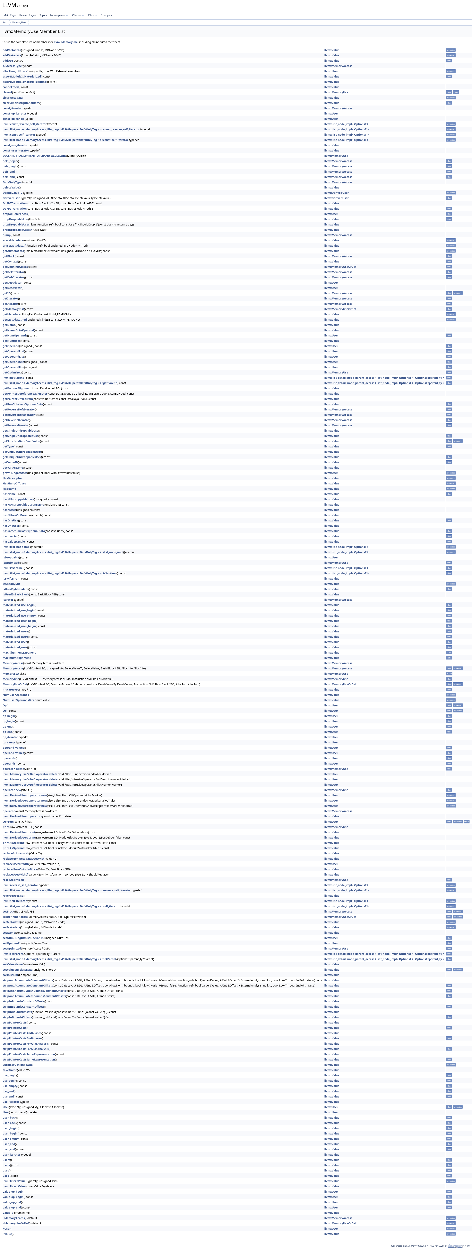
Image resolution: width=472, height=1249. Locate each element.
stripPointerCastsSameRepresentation (29, 1054)
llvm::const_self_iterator (19, 134)
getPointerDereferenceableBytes (25, 393)
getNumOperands (15, 335)
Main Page (10, 15)
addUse (8, 60)
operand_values (13, 747)
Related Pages (27, 15)
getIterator (10, 298)
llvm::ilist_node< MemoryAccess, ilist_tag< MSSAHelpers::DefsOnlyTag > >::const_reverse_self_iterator (71, 129)
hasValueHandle (14, 541)
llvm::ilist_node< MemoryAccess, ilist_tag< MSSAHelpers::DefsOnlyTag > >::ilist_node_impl (63, 552)
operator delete (13, 769)
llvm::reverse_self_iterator (20, 885)
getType (8, 446)
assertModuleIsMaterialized (22, 76)
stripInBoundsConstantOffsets (23, 1001)
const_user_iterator (16, 150)
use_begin (9, 1075)
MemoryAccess (13, 663)
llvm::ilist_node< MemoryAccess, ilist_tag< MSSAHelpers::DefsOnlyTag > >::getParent (60, 383)
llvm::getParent (13, 378)
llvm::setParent (13, 954)
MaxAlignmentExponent (19, 652)
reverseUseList (13, 895)
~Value (7, 1234)
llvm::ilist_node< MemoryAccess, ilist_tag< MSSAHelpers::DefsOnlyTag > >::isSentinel (59, 573)
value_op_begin (13, 1191)
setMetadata (11, 922)
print (6, 827)
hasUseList (10, 536)
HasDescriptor (12, 478)
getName (9, 325)
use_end (8, 1091)
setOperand (11, 943)
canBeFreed (11, 87)
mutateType (11, 689)
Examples (106, 15)
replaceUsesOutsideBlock (20, 869)
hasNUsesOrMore (15, 515)
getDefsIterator (13, 272)
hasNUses (9, 510)
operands (9, 758)
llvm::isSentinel (13, 568)
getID (6, 293)
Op (5, 705)
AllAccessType (12, 66)
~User (7, 1228)
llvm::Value (331, 50)
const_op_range (13, 119)
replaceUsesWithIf (15, 874)
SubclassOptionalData (18, 1065)
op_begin (9, 716)
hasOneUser (11, 526)
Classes (78, 15)
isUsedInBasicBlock (16, 594)
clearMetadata (13, 97)
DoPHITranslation (15, 203)
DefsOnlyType (12, 182)
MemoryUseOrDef (15, 684)
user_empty (11, 1139)
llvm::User (331, 71)
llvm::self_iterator (15, 901)
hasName (9, 494)
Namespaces (59, 15)
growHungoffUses (15, 473)
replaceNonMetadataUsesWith (24, 858)
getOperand (11, 346)
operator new (12, 790)
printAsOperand (14, 843)
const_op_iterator (14, 113)
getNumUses (11, 341)
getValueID (10, 462)
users (6, 1160)
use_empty (10, 1086)
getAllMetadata (13, 251)
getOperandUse (13, 362)
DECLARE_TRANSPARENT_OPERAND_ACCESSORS (34, 156)
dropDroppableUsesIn (17, 230)
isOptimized (11, 563)
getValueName (13, 467)
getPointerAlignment (17, 388)
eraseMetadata (13, 240)
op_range (9, 742)
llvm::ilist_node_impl (16, 547)
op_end (8, 726)
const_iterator (12, 108)
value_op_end (12, 1202)
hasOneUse (10, 520)
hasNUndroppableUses (18, 499)
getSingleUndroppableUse (20, 430)
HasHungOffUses (14, 483)
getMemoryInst (13, 309)
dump (7, 235)
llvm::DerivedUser (336, 193)
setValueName (13, 964)
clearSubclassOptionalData (21, 103)
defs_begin (10, 161)
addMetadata (12, 50)
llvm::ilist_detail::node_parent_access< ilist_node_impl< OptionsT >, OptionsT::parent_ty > (384, 378)
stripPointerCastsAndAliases (22, 1033)
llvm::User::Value (14, 1181)
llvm (5, 22)
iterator (8, 600)
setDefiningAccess (15, 917)
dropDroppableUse (15, 219)
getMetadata (12, 314)
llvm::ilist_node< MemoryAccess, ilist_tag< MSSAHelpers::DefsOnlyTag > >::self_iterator (61, 906)
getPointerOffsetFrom (18, 399)
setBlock (8, 911)
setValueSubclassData (18, 969)
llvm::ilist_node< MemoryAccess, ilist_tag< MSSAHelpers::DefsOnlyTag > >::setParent (59, 959)
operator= (9, 811)
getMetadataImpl (15, 319)
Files (92, 15)
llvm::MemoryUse (66, 42)
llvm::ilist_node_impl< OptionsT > (346, 124)
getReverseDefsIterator (19, 409)
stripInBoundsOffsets (17, 1012)
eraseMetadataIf (14, 245)
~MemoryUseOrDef (16, 1223)
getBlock (9, 256)
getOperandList (13, 351)
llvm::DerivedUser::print (19, 832)
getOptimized (12, 372)
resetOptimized (13, 880)
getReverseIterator (16, 420)
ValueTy (8, 1213)
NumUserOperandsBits (18, 700)
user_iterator (12, 1154)
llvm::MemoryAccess (338, 66)
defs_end (9, 171)
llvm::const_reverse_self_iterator (25, 124)
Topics (43, 15)
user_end (9, 1144)
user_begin (10, 1128)
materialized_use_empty (19, 615)
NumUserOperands (16, 695)
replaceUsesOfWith (16, 864)
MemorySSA (11, 673)
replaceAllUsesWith (16, 853)
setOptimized (12, 948)
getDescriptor (12, 282)
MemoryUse (19, 22)
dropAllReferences (15, 214)
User (6, 1107)
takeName (10, 1070)
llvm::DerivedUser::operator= (22, 816)
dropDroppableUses (16, 224)
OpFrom (8, 821)
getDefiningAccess (15, 267)
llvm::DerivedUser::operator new (25, 795)
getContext (10, 261)
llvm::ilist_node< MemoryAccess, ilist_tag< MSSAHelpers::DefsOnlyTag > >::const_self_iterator (65, 140)
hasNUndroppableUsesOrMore (23, 504)
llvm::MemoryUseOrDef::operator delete (30, 774)
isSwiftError (11, 578)
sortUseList (10, 975)
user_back (9, 1117)
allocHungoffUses (15, 71)
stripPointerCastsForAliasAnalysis (26, 1043)
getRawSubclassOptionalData (23, 404)
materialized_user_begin (19, 621)
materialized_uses (15, 642)
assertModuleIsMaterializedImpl (25, 82)
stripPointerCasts (14, 1022)
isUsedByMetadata (15, 589)
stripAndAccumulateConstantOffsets (28, 980)
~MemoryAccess (14, 1218)
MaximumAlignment (17, 658)
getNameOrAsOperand (18, 330)
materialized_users (15, 631)
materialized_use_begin (19, 605)
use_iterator (11, 1102)
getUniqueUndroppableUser (22, 452)
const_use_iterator (15, 145)
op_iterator (10, 737)
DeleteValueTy (12, 193)
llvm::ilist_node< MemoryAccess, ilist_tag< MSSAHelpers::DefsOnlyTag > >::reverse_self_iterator (67, 890)
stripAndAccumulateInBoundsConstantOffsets (34, 991)
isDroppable (11, 557)
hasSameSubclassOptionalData (24, 531)
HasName (9, 489)
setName (9, 932)
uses (6, 1170)
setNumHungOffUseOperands (23, 938)
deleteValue (11, 187)
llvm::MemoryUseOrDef (340, 267)
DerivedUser (11, 198)
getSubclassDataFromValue (21, 441)
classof (7, 92)
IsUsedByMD (11, 584)
